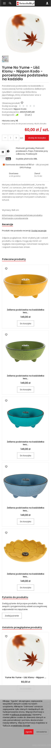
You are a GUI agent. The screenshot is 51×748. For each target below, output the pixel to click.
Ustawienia (41, 731)
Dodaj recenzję (38, 230)
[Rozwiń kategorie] (4, 3)
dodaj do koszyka (37, 137)
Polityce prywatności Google (16, 725)
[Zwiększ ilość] (5, 138)
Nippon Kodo (20, 108)
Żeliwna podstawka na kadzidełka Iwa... (25, 311)
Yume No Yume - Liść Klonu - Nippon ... (25, 677)
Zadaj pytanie (12, 615)
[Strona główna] (25, 3)
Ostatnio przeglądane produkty (22, 627)
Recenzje (7, 224)
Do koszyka (25, 323)
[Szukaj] (10, 3)
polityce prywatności (21, 714)
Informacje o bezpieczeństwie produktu (22, 215)
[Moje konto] (47, 3)
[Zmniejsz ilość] (16, 138)
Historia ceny (10, 120)
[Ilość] (10, 138)
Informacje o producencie (15, 218)
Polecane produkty (14, 259)
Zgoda (29, 731)
